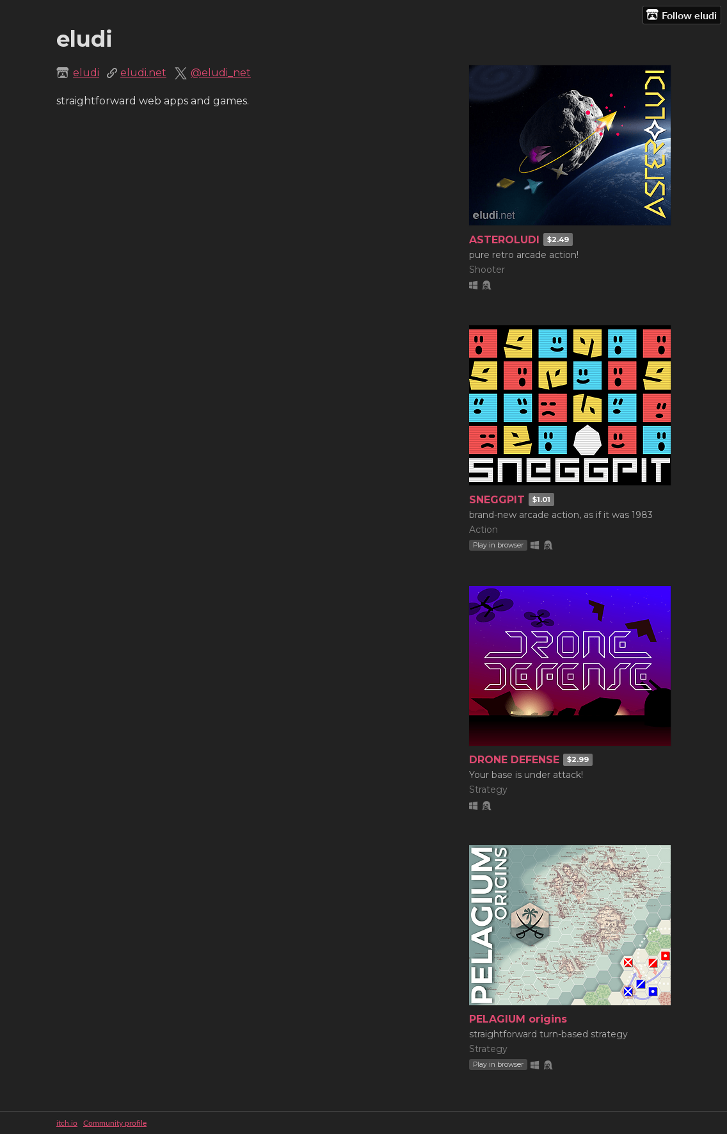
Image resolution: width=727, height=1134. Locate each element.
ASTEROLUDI (504, 240)
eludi (86, 73)
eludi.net (143, 73)
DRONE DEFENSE (514, 760)
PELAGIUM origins (518, 1019)
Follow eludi (681, 14)
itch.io (66, 1123)
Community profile (115, 1123)
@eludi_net (221, 73)
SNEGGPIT (497, 500)
